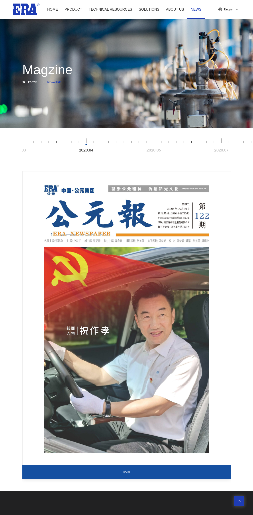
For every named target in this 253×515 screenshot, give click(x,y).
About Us (175, 9)
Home (52, 9)
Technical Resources (110, 9)
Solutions (149, 9)
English (229, 9)
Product (73, 9)
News (196, 9)
